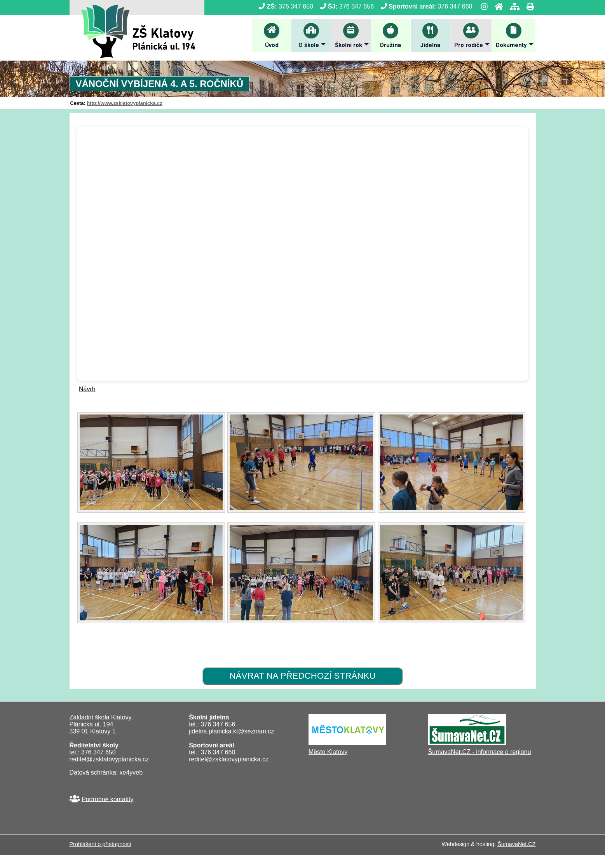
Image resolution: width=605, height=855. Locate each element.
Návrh (87, 389)
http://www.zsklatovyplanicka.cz (124, 103)
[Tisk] (528, 6)
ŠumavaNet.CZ (516, 844)
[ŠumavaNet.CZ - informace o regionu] (467, 743)
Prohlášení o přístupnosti (100, 844)
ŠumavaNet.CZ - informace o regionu (479, 752)
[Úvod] (496, 6)
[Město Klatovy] (347, 743)
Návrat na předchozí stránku (302, 676)
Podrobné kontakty (107, 799)
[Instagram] (482, 6)
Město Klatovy (328, 752)
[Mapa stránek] (512, 6)
